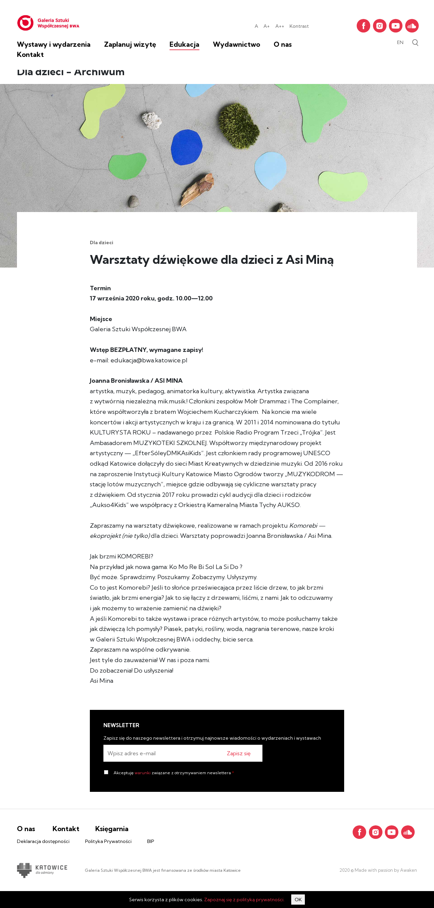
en (400, 42)
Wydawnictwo (236, 44)
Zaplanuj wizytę (130, 44)
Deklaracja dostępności (43, 841)
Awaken (408, 870)
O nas (283, 44)
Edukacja (184, 44)
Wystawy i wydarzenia (54, 44)
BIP (150, 841)
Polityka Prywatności (108, 841)
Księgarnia (112, 828)
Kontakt (30, 54)
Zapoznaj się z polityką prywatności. (244, 899)
